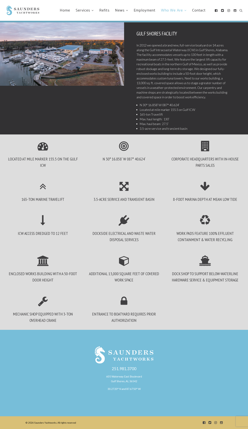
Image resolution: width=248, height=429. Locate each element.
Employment (144, 10)
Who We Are (173, 10)
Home (65, 10)
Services (85, 10)
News (121, 10)
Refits (104, 10)
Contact (199, 10)
